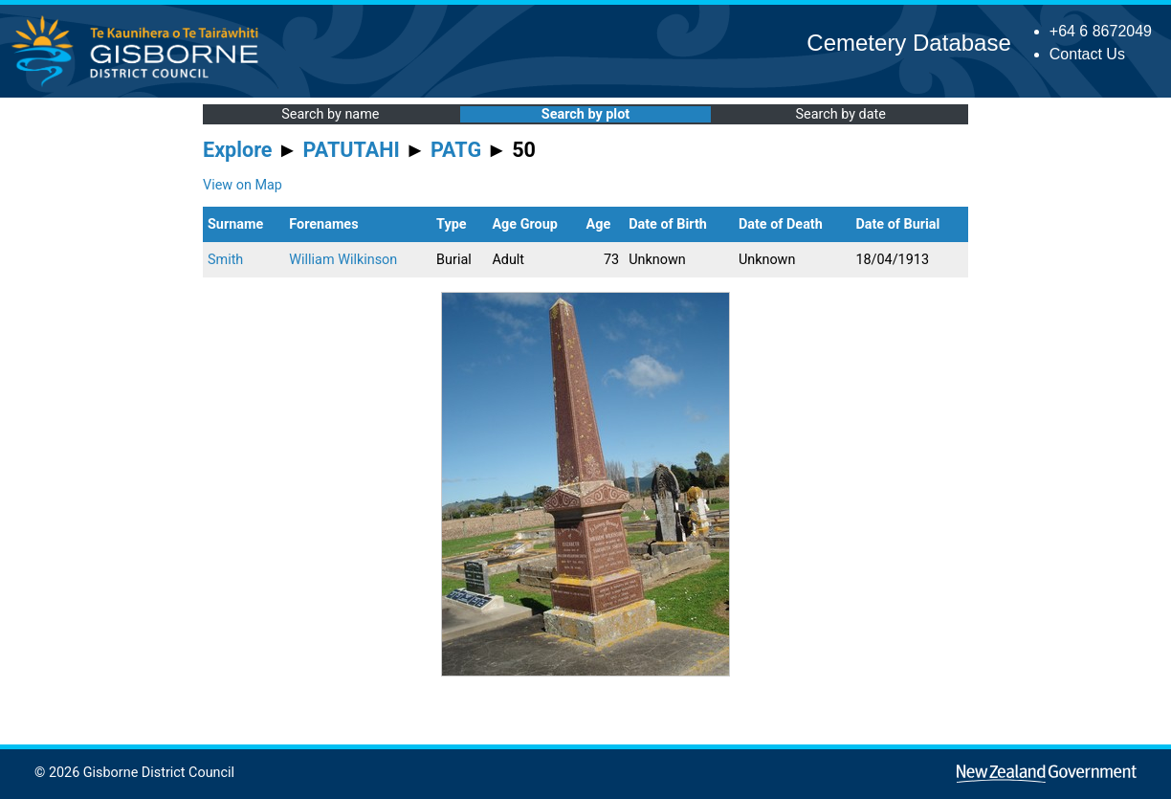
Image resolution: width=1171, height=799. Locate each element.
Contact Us (1087, 54)
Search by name (330, 114)
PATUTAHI (351, 150)
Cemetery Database (908, 42)
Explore (238, 150)
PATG (456, 150)
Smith (225, 260)
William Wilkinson (343, 260)
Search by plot (585, 114)
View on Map (242, 185)
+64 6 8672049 (1100, 31)
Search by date (840, 114)
